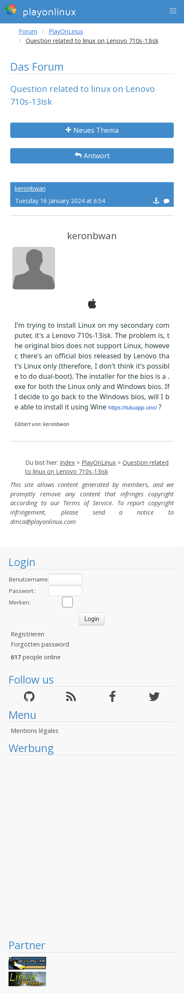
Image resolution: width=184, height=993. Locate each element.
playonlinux (40, 10)
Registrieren (27, 634)
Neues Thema (92, 130)
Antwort (92, 155)
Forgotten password (40, 644)
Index (67, 462)
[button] (173, 11)
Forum (28, 31)
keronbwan (30, 188)
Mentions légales (34, 731)
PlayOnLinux (66, 31)
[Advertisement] (87, 846)
